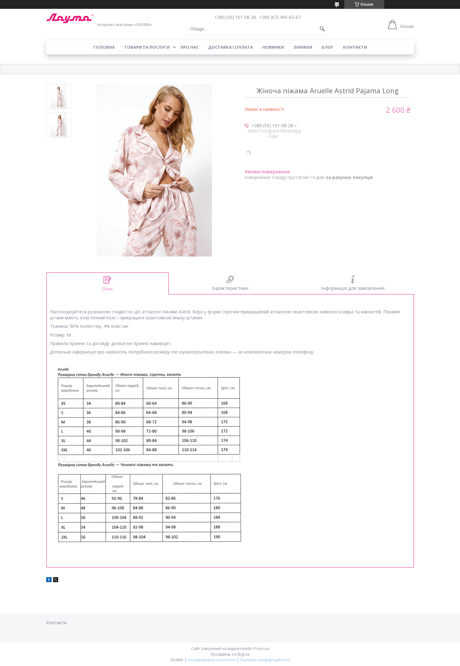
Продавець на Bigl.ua (230, 654)
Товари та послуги (147, 47)
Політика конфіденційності (265, 660)
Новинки (273, 47)
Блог (328, 47)
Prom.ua (261, 648)
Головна (104, 47)
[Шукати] (322, 29)
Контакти (355, 47)
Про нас (189, 47)
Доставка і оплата (230, 47)
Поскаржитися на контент (211, 660)
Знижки (302, 47)
